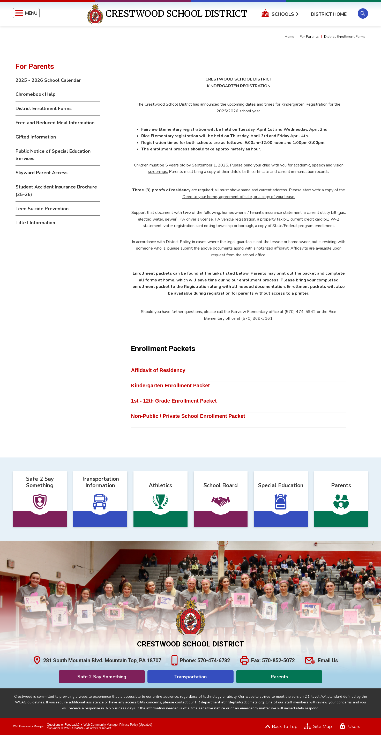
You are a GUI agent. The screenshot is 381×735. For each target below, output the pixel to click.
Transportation (190, 677)
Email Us (328, 660)
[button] (26, 13)
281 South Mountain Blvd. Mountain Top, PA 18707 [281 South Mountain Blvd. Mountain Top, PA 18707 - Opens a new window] (102, 660)
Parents (279, 677)
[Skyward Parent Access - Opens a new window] (58, 173)
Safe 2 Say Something (101, 677)
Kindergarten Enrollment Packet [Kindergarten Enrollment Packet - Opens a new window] (170, 385)
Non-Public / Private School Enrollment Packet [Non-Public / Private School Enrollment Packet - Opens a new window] (188, 416)
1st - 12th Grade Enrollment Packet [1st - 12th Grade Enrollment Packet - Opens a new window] (173, 401)
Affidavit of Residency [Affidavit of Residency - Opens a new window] (158, 370)
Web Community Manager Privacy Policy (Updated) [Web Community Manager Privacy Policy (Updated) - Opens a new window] (118, 724)
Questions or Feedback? (63, 724)
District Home (329, 14)
